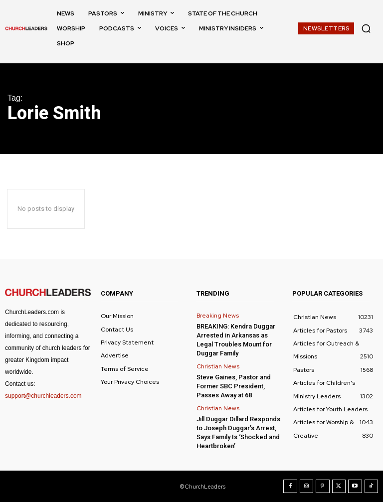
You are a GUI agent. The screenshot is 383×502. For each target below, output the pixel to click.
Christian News (217, 366)
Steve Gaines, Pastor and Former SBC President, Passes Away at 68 (233, 386)
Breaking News (217, 315)
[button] (366, 28)
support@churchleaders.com (43, 395)
